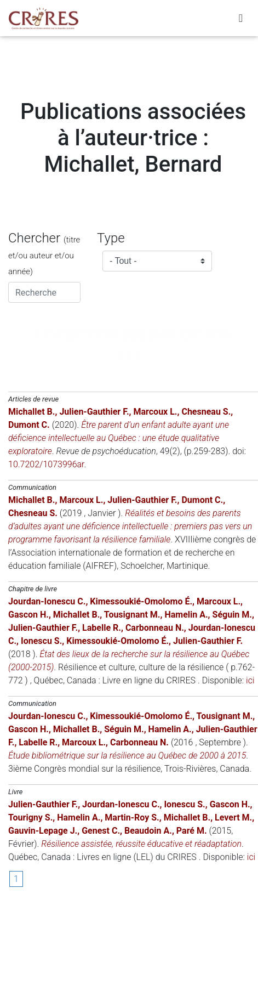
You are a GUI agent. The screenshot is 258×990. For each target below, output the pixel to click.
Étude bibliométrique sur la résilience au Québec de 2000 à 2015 (127, 755)
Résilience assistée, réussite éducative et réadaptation (141, 844)
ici (250, 680)
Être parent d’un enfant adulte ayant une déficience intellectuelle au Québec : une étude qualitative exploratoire (118, 438)
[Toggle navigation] (240, 18)
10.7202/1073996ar (46, 464)
